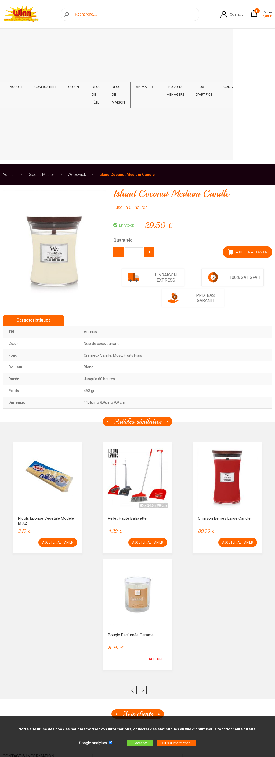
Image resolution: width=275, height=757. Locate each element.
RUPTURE (156, 542)
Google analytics (93, 743)
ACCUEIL (16, 34)
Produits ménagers (191, 38)
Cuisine (74, 34)
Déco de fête (99, 38)
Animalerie (161, 34)
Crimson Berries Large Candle (224, 401)
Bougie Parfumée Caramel (131, 517)
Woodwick (77, 57)
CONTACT (257, 34)
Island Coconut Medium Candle (127, 57)
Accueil (9, 57)
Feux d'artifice (228, 38)
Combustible (45, 34)
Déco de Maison (127, 38)
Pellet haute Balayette (127, 401)
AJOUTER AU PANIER (247, 135)
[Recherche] (134, 14)
